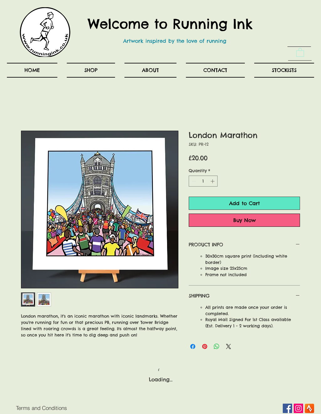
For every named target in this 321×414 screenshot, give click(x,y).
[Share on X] (228, 346)
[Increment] (213, 181)
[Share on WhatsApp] (216, 346)
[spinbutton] (203, 181)
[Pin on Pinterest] (204, 346)
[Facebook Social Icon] (287, 408)
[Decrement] (193, 181)
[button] (300, 52)
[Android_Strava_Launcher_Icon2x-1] (309, 408)
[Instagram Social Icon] (298, 408)
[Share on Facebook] (193, 346)
